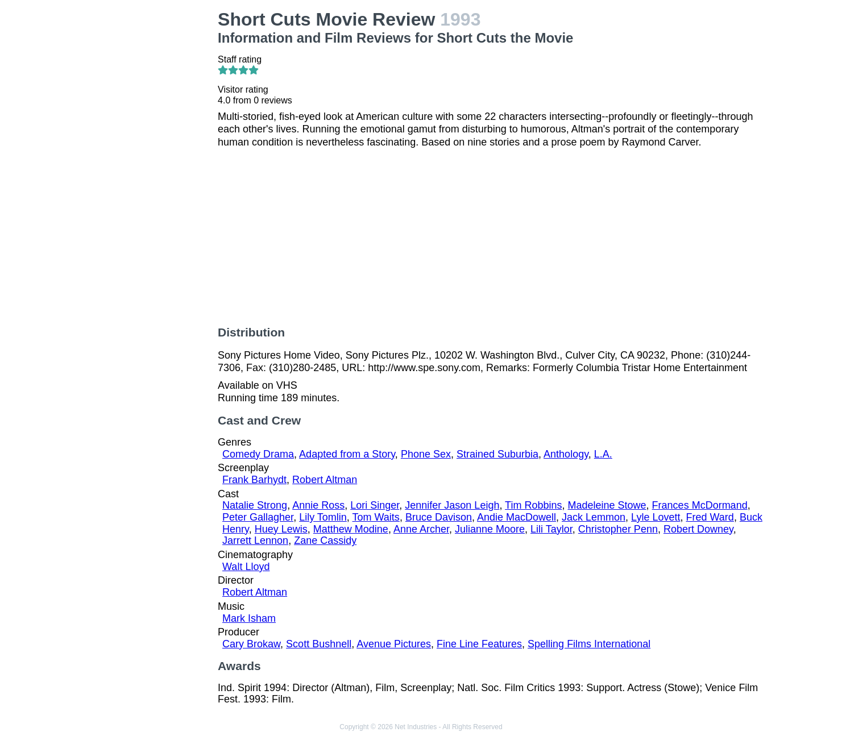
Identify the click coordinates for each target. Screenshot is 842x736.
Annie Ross (318, 505)
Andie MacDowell (516, 517)
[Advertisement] (146, 179)
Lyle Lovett (655, 517)
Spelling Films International (589, 644)
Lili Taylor (551, 529)
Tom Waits (376, 517)
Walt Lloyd (245, 566)
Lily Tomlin (323, 517)
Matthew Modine (350, 529)
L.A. (603, 454)
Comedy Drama (258, 454)
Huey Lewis (281, 529)
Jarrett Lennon (255, 540)
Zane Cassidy (325, 540)
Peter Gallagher (257, 517)
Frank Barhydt (254, 479)
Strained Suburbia (497, 454)
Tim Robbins (533, 505)
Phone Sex (426, 454)
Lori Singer (374, 505)
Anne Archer (421, 529)
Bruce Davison (438, 517)
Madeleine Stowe (607, 505)
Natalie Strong (254, 505)
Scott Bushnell (318, 644)
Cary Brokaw (251, 644)
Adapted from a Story (347, 454)
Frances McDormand (700, 505)
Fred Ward (710, 517)
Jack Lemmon (593, 517)
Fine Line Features (479, 644)
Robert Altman (324, 479)
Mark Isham (249, 618)
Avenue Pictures (393, 644)
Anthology (566, 454)
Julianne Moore (490, 529)
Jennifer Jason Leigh (452, 505)
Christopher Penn (618, 529)
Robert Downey (698, 529)
